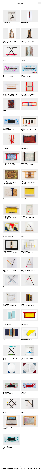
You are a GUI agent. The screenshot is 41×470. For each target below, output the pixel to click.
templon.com (27, 468)
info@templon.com (4, 468)
